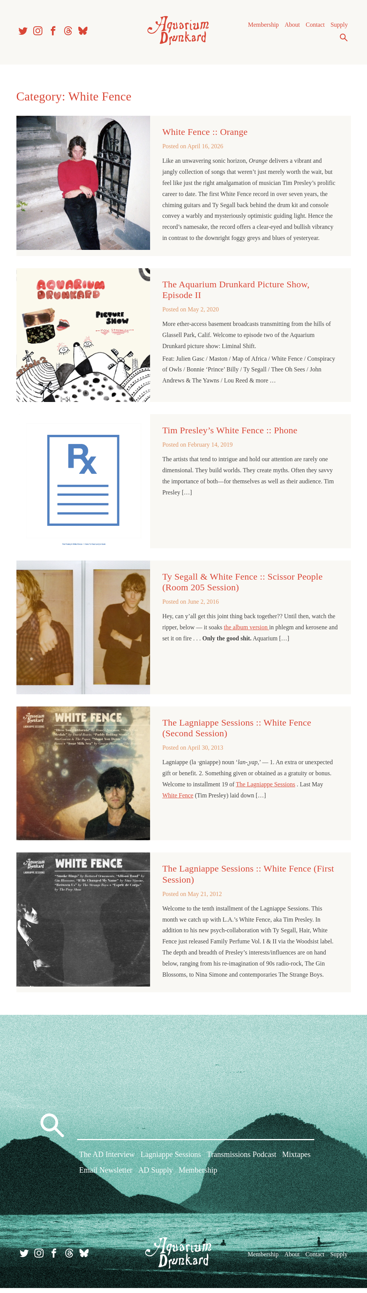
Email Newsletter (105, 1176)
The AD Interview (107, 1160)
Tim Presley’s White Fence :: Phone (229, 433)
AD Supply (155, 1176)
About (291, 26)
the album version (246, 630)
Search (342, 39)
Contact (313, 26)
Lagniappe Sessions (171, 1160)
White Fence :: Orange (205, 135)
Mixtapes (296, 1160)
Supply (337, 26)
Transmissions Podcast (241, 1160)
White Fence (177, 798)
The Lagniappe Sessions (266, 787)
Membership (262, 26)
